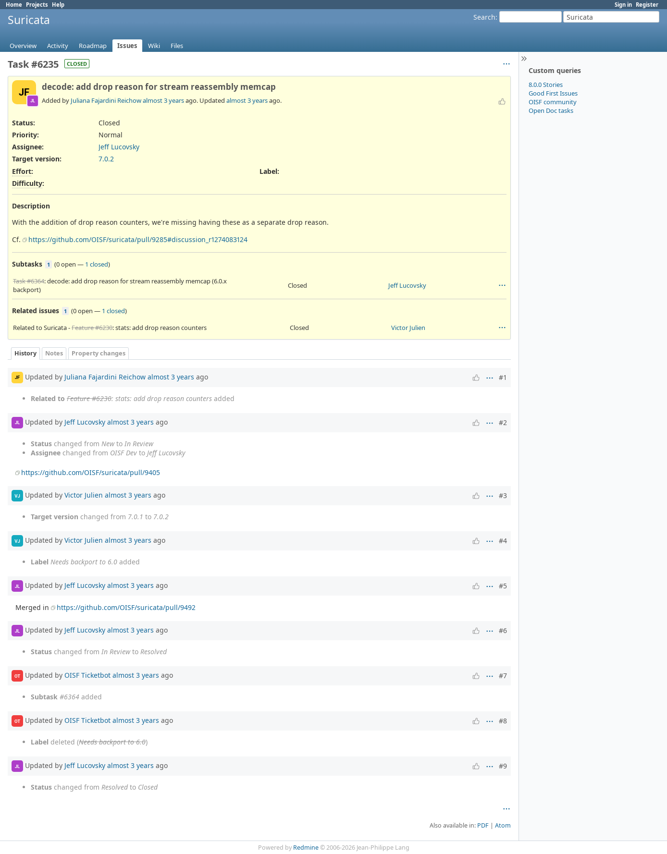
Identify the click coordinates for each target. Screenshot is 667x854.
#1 (503, 377)
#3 (503, 495)
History (25, 353)
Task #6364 (28, 281)
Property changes (98, 353)
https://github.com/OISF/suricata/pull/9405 (90, 472)
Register (647, 4)
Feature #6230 (92, 327)
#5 (503, 585)
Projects (37, 4)
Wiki (154, 45)
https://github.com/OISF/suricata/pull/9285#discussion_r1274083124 (137, 239)
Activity (57, 45)
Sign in (623, 4)
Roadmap (93, 45)
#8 (503, 720)
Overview (23, 45)
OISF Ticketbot (87, 675)
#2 (503, 422)
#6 (503, 630)
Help (58, 4)
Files (177, 45)
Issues (127, 45)
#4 (503, 540)
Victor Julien (408, 327)
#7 (503, 675)
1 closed (96, 264)
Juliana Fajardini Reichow (106, 100)
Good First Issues (553, 93)
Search (484, 17)
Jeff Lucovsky (119, 146)
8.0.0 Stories (546, 84)
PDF (483, 825)
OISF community (553, 102)
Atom (503, 825)
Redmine (306, 847)
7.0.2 (106, 158)
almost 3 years (163, 100)
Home (14, 4)
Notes (54, 353)
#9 (503, 765)
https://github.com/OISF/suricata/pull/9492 (126, 607)
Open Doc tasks (551, 110)
